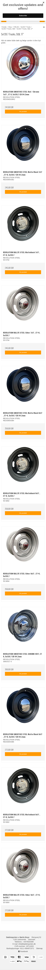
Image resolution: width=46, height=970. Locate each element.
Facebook (23, 951)
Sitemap (39, 948)
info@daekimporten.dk (27, 944)
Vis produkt (23, 111)
